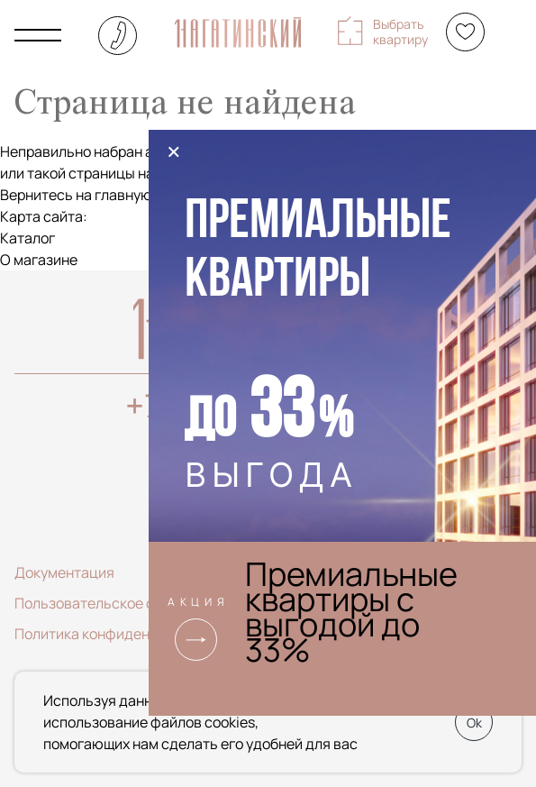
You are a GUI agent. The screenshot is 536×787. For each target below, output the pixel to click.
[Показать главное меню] (37, 35)
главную (123, 195)
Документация (64, 572)
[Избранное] (465, 32)
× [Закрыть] (174, 151)
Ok (474, 722)
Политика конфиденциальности (122, 634)
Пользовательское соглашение (121, 603)
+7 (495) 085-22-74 (117, 35)
